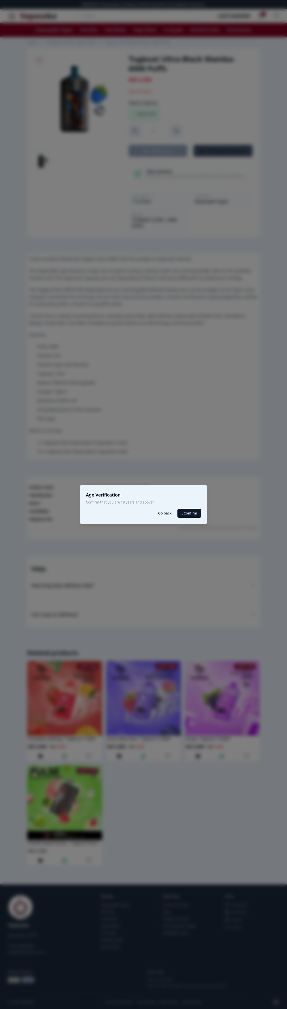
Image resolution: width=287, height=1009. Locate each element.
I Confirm (189, 513)
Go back (164, 513)
